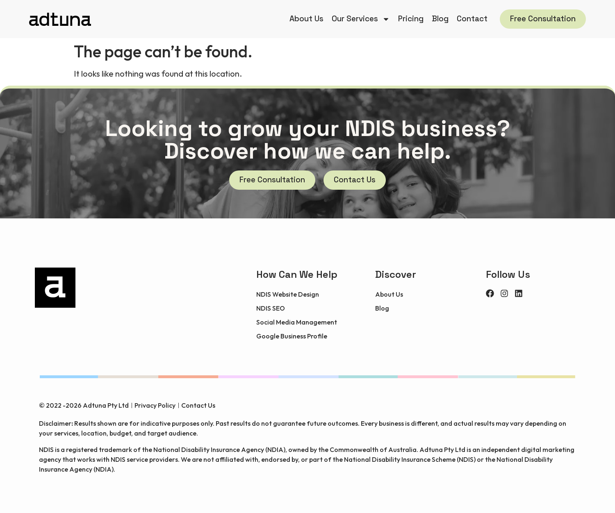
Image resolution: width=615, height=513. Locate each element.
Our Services (361, 19)
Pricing (411, 19)
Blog (440, 19)
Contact (472, 19)
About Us (306, 19)
